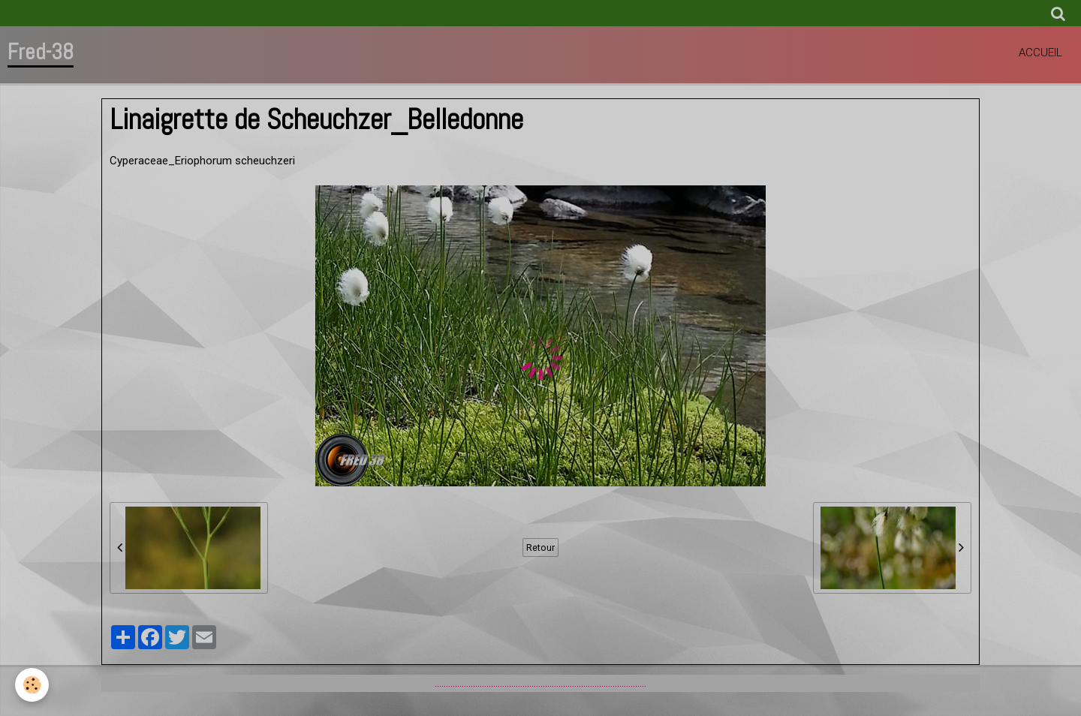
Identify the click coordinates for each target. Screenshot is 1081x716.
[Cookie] (32, 685)
